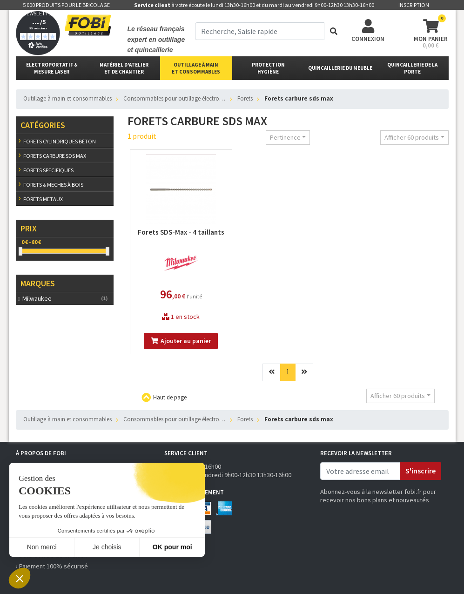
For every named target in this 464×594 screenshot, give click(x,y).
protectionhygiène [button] (268, 68)
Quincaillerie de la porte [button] (412, 68)
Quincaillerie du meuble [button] (340, 68)
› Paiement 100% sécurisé (52, 566)
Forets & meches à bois (53, 184)
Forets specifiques (48, 170)
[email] (360, 471)
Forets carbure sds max (54, 155)
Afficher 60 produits (411, 137)
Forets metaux (43, 199)
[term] (260, 31)
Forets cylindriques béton (59, 141)
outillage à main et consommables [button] (196, 68)
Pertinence (285, 137)
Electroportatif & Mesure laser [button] (52, 68)
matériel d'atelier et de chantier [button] (124, 68)
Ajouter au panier (181, 341)
